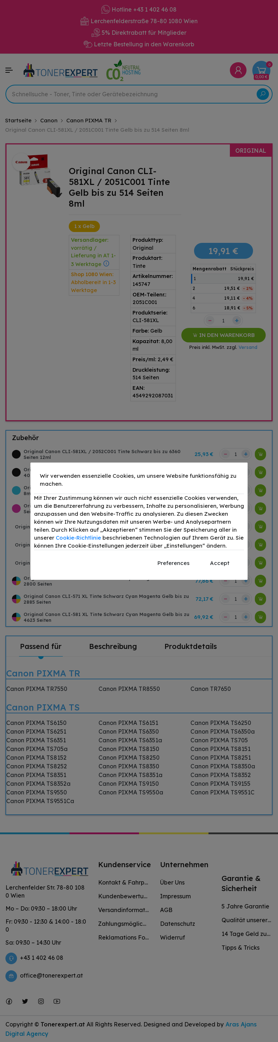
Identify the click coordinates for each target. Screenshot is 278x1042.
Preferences (173, 563)
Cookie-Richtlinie (78, 537)
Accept (219, 563)
